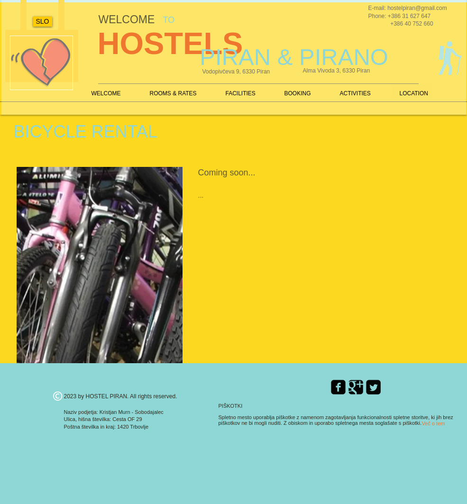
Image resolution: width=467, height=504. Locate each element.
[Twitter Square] (373, 387)
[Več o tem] (433, 424)
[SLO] (42, 22)
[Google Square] (355, 387)
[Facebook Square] (338, 387)
